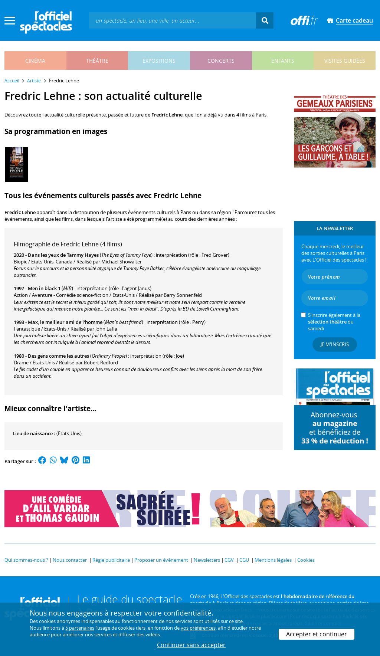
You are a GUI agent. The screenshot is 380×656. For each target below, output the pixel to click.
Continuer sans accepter (191, 645)
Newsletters (207, 560)
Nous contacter (70, 560)
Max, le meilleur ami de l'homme (65, 322)
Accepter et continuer (316, 634)
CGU (244, 560)
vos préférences (198, 627)
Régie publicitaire (111, 560)
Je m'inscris (335, 344)
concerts (221, 60)
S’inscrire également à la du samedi (334, 322)
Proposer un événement (161, 560)
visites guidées (344, 60)
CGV (229, 560)
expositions (159, 60)
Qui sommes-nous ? (26, 560)
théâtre (97, 60)
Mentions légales (273, 560)
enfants (282, 60)
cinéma (35, 60)
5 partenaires (79, 627)
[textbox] (172, 20)
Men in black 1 (44, 288)
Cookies (306, 560)
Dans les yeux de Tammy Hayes (63, 255)
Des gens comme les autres (58, 355)
